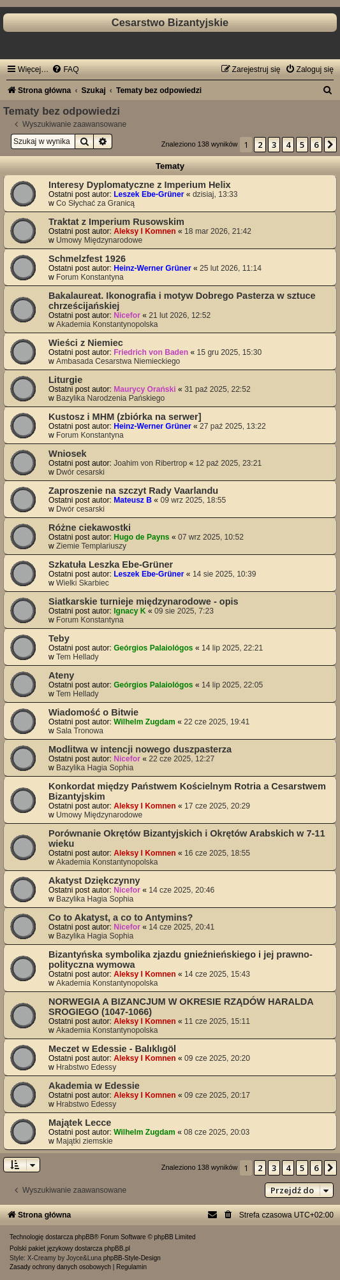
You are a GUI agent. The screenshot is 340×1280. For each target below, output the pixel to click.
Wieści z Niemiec (85, 343)
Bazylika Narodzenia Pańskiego (110, 398)
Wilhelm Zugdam (144, 721)
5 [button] (302, 144)
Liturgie (65, 380)
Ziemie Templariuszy (91, 546)
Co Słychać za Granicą (95, 203)
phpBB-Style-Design (132, 1258)
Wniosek (67, 454)
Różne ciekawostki (89, 527)
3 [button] (274, 144)
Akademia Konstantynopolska (107, 324)
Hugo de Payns (141, 537)
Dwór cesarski (80, 472)
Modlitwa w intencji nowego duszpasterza (140, 749)
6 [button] (316, 144)
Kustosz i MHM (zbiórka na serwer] (125, 417)
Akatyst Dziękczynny (94, 880)
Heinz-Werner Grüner (152, 268)
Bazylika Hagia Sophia (94, 767)
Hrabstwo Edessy (86, 1067)
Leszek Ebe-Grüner (149, 194)
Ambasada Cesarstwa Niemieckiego (118, 361)
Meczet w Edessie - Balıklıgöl (112, 1049)
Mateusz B (133, 500)
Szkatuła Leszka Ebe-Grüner (110, 564)
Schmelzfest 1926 (87, 259)
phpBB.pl (117, 1248)
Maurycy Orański (144, 389)
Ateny (61, 675)
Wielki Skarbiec (82, 583)
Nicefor (127, 315)
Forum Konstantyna (90, 277)
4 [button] (288, 144)
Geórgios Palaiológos (153, 648)
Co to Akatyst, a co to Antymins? (120, 917)
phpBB (84, 1236)
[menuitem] (65, 69)
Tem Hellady (77, 656)
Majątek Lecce (79, 1123)
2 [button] (260, 144)
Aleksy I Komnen (144, 231)
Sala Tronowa (79, 730)
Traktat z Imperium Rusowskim (116, 222)
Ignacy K (129, 611)
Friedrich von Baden (151, 352)
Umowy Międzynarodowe (99, 240)
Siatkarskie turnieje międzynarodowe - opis (143, 601)
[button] (330, 144)
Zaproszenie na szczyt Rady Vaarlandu (133, 490)
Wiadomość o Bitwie (93, 712)
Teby (59, 638)
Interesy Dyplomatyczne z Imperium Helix (139, 185)
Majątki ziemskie (84, 1141)
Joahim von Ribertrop (150, 463)
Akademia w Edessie (94, 1086)
